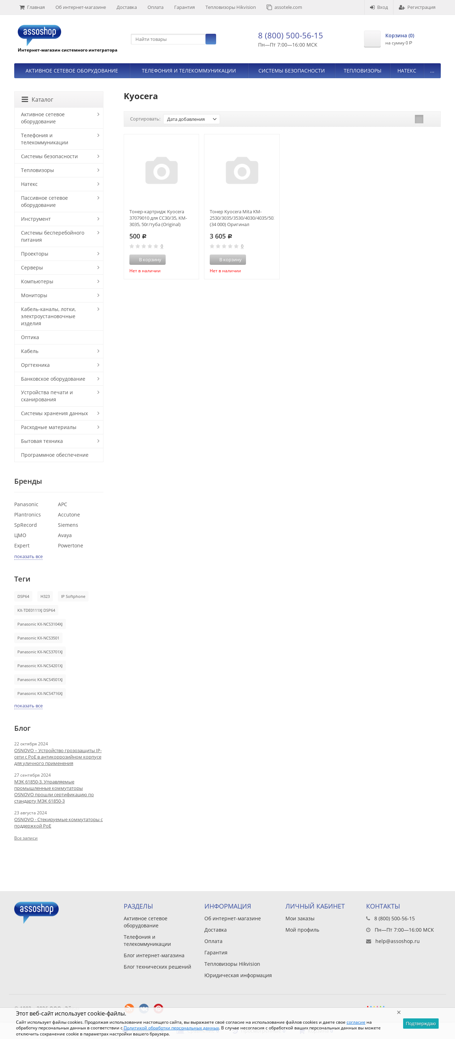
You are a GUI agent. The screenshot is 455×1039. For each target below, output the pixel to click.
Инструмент (36, 218)
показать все (28, 556)
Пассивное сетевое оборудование (44, 201)
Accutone (69, 514)
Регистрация (417, 7)
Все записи (26, 838)
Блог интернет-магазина (154, 955)
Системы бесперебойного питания (52, 236)
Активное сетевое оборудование (72, 70)
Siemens (68, 524)
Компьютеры (37, 281)
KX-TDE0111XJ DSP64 (36, 610)
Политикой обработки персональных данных (171, 1028)
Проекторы (34, 253)
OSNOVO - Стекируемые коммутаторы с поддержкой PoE (58, 822)
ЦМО (20, 535)
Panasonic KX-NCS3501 (38, 638)
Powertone (70, 545)
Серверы (32, 267)
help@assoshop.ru (397, 941)
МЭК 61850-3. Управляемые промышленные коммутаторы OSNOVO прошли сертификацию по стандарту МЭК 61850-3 (54, 791)
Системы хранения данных (54, 413)
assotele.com (284, 7)
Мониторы (34, 295)
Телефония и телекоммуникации (189, 70)
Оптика (30, 337)
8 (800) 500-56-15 (290, 35)
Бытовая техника (42, 441)
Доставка (127, 7)
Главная (32, 7)
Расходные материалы (48, 427)
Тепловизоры (362, 70)
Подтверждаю (421, 1023)
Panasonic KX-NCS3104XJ (40, 624)
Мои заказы (300, 918)
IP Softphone (73, 596)
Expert (22, 545)
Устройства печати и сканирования (47, 396)
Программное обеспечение (55, 454)
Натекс (406, 70)
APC (62, 504)
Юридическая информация (238, 975)
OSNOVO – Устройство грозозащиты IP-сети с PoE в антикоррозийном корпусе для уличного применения (58, 756)
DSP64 (23, 596)
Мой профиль (302, 929)
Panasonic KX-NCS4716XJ (40, 693)
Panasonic (26, 504)
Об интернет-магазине (80, 7)
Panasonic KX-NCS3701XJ (40, 651)
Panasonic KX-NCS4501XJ (40, 679)
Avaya (65, 535)
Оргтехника (35, 364)
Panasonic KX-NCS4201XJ (40, 665)
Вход (379, 7)
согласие (356, 1022)
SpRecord (25, 524)
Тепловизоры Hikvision (230, 7)
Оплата (156, 7)
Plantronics (27, 514)
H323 (45, 596)
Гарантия (184, 7)
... (432, 70)
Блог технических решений (157, 966)
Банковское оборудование (53, 378)
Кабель (29, 351)
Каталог (37, 99)
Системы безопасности (291, 70)
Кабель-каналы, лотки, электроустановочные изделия (48, 316)
